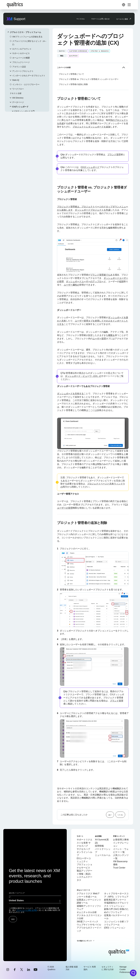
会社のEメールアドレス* (17, 893)
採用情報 (99, 846)
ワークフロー (18, 89)
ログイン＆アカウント (22, 49)
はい (110, 814)
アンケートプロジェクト (23, 71)
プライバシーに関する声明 (26, 910)
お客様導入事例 (121, 839)
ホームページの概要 (21, 58)
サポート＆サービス (21, 53)
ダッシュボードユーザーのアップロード (86, 281)
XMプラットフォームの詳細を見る (27, 37)
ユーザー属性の (71, 285)
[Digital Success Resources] (123, 4)
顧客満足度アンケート (115, 900)
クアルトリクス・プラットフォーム (25, 32)
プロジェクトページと (98, 484)
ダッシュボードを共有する (70, 393)
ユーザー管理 (99, 338)
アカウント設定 (19, 67)
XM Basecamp (120, 861)
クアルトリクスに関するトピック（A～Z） (29, 43)
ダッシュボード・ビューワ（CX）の (83, 376)
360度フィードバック (87, 921)
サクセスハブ (83, 849)
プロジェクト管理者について (71, 74)
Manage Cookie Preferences (125, 969)
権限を (111, 335)
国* (10, 897)
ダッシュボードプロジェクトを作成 (92, 210)
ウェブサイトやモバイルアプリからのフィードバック (89, 927)
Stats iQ (15, 80)
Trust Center (119, 867)
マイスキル (80, 18)
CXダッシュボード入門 (24, 111)
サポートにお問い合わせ (100, 18)
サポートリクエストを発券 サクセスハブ (84, 842)
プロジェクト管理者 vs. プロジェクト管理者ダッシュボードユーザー (89, 79)
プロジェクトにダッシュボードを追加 (91, 127)
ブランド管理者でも (100, 275)
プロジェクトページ (21, 62)
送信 (13, 919)
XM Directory (17, 98)
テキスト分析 (16, 93)
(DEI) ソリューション (114, 927)
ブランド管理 (114, 154)
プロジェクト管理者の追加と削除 (73, 84)
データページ (18, 102)
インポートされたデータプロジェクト (28, 75)
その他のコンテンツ (84, 941)
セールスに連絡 (122, 19)
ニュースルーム (102, 855)
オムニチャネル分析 (87, 912)
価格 (115, 864)
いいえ (120, 814)
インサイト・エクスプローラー (26, 84)
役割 (121, 281)
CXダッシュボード (20, 107)
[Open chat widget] (133, 973)
